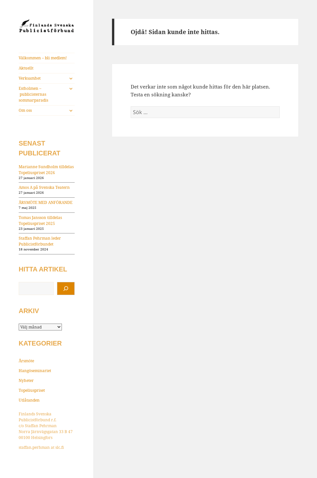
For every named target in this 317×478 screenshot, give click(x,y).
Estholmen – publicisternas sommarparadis (33, 94)
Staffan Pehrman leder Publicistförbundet (40, 241)
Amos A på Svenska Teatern (44, 187)
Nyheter (26, 380)
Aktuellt (26, 68)
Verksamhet (30, 78)
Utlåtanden (29, 400)
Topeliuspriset (32, 390)
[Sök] (66, 288)
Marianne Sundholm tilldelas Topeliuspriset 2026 (46, 169)
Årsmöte (26, 361)
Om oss (25, 110)
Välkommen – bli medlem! (43, 58)
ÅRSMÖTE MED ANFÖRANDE (45, 202)
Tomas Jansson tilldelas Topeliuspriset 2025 (40, 220)
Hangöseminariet (35, 370)
